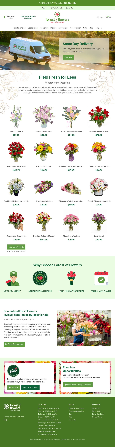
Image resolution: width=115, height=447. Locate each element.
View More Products (16, 247)
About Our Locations (14, 344)
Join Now (13, 387)
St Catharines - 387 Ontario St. (47, 434)
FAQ (97, 28)
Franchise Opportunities (76, 411)
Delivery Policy (96, 411)
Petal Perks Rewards (56, 8)
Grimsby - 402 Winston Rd (46, 416)
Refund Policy (96, 408)
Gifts (85, 28)
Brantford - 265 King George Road (48, 408)
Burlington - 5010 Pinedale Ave (48, 414)
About (44, 8)
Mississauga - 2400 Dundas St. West (49, 422)
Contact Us (69, 8)
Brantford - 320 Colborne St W (47, 411)
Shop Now (68, 57)
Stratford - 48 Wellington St (46, 431)
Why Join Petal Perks (30, 387)
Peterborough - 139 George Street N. (49, 428)
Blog (91, 28)
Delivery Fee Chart (97, 414)
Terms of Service (97, 416)
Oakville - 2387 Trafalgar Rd (46, 425)
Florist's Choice (19, 28)
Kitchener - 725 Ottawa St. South (48, 419)
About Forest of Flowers (76, 408)
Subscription (75, 28)
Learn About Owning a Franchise (78, 384)
